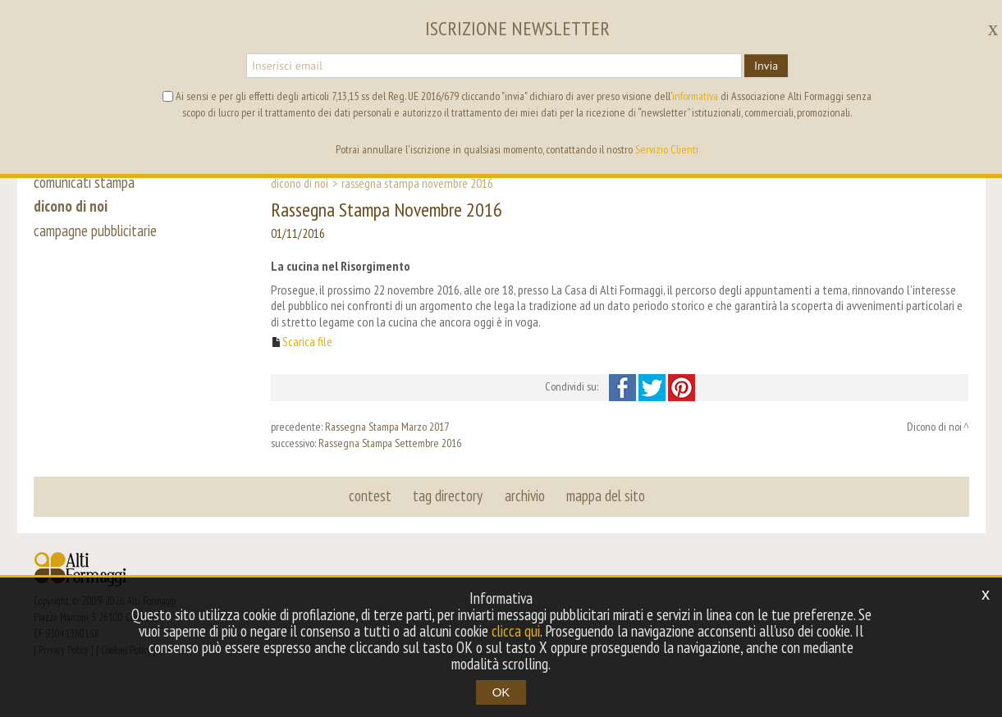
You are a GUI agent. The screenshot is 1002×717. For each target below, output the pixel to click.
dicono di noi (71, 206)
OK (501, 692)
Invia (766, 65)
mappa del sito (605, 495)
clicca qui (516, 631)
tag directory (448, 495)
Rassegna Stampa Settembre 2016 (389, 443)
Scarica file (307, 341)
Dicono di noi (299, 183)
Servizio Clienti (666, 149)
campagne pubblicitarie (96, 231)
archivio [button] (525, 495)
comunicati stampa (84, 182)
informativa (695, 96)
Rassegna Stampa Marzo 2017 (387, 426)
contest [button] (371, 495)
